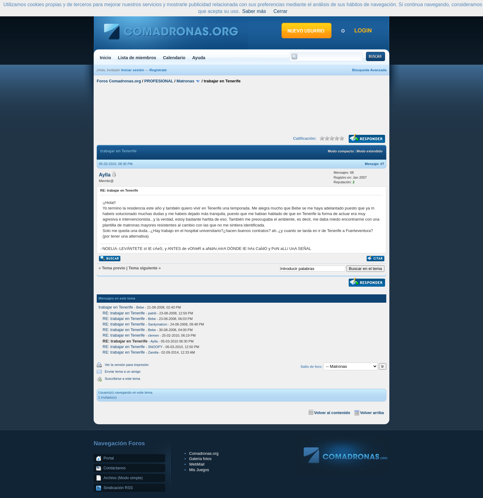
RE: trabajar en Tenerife (124, 313)
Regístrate (158, 70)
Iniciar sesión (132, 70)
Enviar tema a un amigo (122, 371)
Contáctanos (115, 468)
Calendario (174, 57)
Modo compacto (341, 151)
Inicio (105, 57)
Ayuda (198, 57)
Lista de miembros (137, 57)
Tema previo (113, 268)
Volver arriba (372, 412)
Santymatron (157, 324)
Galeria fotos (200, 458)
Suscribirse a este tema (122, 378)
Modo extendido (370, 151)
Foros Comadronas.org (119, 81)
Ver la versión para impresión (126, 365)
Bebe (140, 307)
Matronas (185, 81)
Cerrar (280, 11)
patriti (152, 313)
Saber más (254, 11)
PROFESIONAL (158, 81)
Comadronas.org (203, 453)
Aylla (105, 174)
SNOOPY (155, 347)
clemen (153, 335)
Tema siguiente (142, 268)
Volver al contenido (332, 412)
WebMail (197, 464)
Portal (109, 458)
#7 (382, 164)
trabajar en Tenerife (116, 307)
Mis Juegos (199, 469)
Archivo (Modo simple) (123, 477)
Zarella (153, 352)
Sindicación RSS (118, 487)
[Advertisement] (241, 109)
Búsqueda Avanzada (369, 70)
